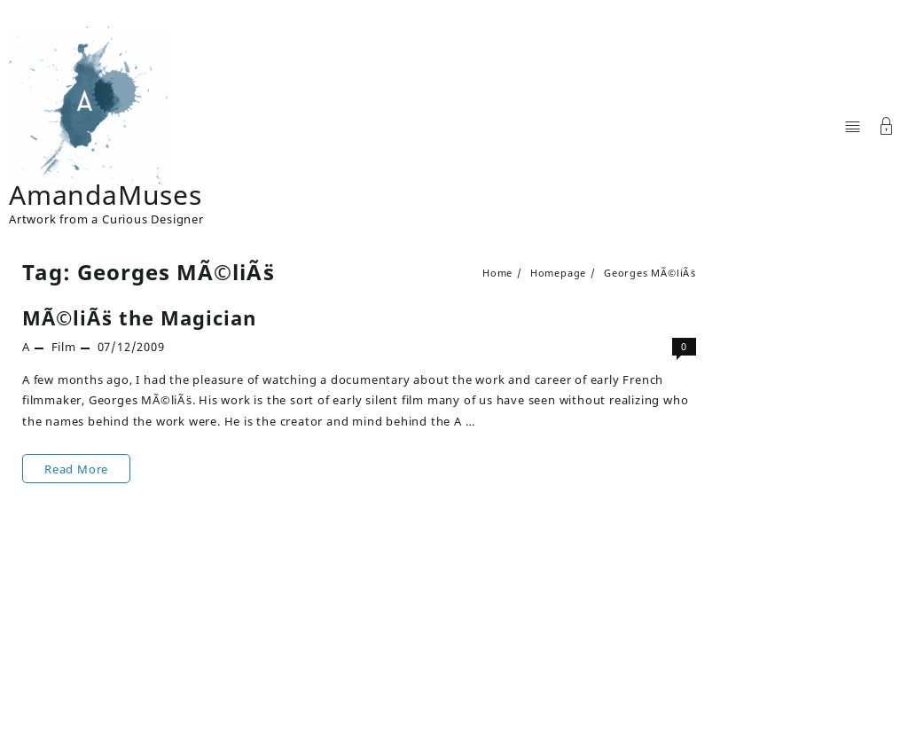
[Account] (886, 128)
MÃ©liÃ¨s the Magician (139, 317)
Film (63, 347)
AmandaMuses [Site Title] (105, 194)
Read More (75, 468)
